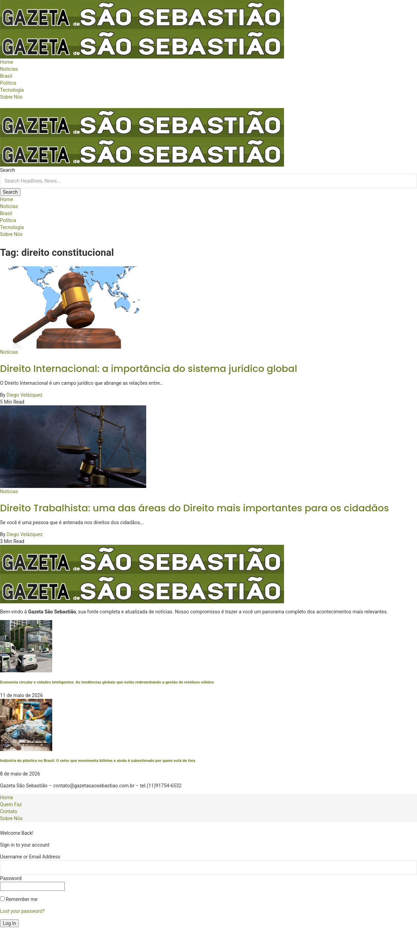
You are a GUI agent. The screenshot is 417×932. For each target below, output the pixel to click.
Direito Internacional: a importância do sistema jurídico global (148, 368)
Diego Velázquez (24, 395)
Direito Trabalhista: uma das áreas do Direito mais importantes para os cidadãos (194, 508)
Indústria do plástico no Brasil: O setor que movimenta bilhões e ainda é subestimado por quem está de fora (97, 760)
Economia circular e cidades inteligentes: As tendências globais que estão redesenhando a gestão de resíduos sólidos (107, 682)
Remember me (19, 899)
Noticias (9, 352)
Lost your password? (22, 911)
